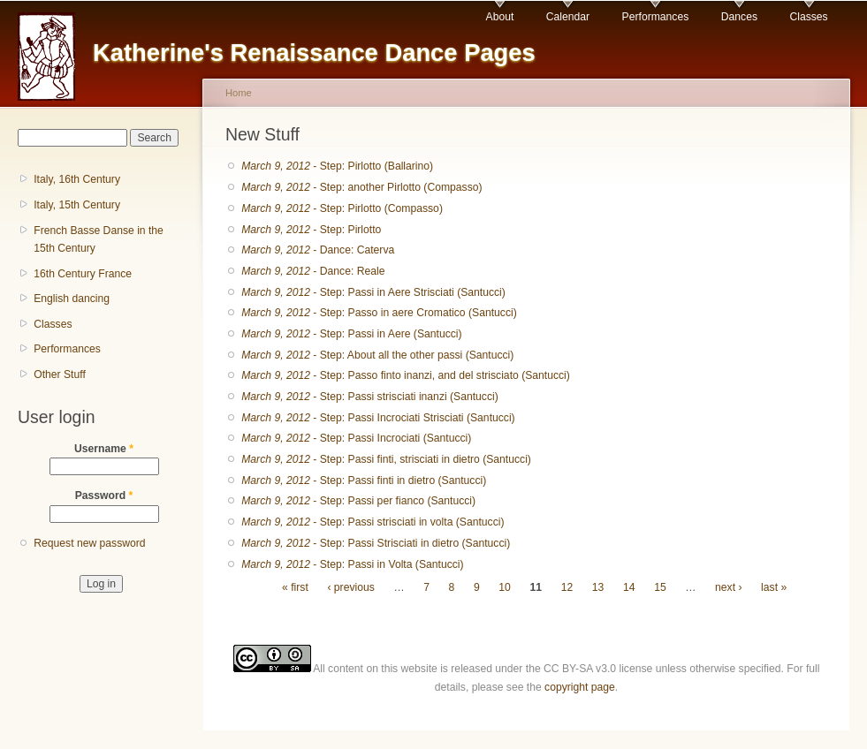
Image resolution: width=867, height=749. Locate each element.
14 (629, 587)
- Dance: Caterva (317, 250)
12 (567, 587)
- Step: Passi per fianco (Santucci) (358, 501)
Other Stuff (60, 374)
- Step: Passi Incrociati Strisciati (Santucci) (377, 418)
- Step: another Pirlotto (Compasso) (361, 187)
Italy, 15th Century (77, 205)
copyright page (579, 687)
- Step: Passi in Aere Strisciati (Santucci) (373, 292)
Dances (739, 17)
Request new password (89, 543)
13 (598, 587)
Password (104, 495)
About (500, 17)
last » (774, 587)
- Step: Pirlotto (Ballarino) (337, 166)
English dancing (72, 298)
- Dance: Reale (312, 271)
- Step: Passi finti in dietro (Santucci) (363, 480)
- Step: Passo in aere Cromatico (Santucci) (378, 312)
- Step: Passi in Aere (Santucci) (351, 334)
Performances (655, 17)
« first (295, 587)
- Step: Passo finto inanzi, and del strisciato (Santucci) (405, 375)
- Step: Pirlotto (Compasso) (342, 208)
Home (238, 92)
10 (504, 587)
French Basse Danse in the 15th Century (99, 239)
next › (728, 587)
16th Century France (83, 274)
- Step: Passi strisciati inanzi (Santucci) (369, 396)
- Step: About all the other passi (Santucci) (377, 355)
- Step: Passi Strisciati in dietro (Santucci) (375, 543)
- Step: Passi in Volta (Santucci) (352, 564)
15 (660, 587)
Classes (808, 17)
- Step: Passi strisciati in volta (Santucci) (372, 522)
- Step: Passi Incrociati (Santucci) (356, 438)
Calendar (567, 17)
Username (103, 449)
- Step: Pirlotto (311, 229)
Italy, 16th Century (77, 179)
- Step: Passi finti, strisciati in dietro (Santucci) (386, 459)
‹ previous (350, 587)
